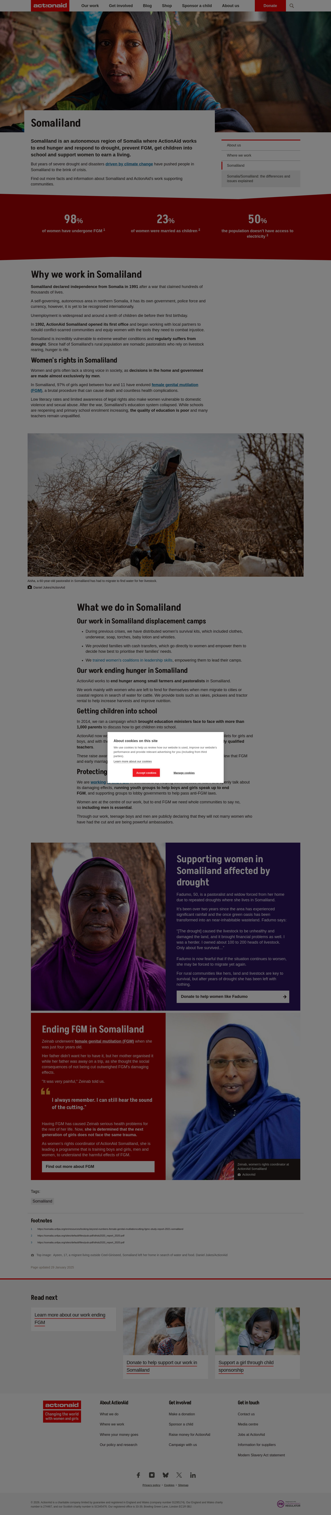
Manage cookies (184, 772)
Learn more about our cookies (133, 761)
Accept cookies (146, 772)
